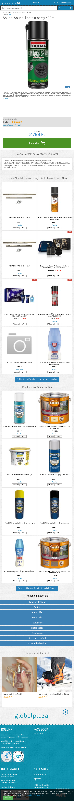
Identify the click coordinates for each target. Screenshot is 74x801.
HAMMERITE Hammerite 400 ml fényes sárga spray (19, 523)
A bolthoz (16, 227)
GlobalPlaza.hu (38, 734)
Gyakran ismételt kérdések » (9, 774)
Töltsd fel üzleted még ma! (11, 743)
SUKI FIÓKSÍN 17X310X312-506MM (19, 266)
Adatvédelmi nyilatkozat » (9, 781)
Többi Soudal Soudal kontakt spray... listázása (37, 379)
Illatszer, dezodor (26, 12)
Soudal (10, 15)
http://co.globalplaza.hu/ (41, 787)
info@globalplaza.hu (40, 774)
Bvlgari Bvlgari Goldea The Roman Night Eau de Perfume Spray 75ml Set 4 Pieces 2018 (54, 267)
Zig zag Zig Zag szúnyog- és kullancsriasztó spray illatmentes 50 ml (54, 363)
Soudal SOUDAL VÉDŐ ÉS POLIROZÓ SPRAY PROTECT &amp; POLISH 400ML (54, 315)
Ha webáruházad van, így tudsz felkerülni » (14, 747)
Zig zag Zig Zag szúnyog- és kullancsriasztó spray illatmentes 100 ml (19, 572)
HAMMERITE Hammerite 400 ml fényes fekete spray (54, 523)
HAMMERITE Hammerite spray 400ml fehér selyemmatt (19, 426)
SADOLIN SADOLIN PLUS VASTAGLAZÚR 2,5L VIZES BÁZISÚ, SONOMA (54, 572)
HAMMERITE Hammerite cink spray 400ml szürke (55, 475)
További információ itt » (35, 795)
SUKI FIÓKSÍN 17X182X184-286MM (19, 218)
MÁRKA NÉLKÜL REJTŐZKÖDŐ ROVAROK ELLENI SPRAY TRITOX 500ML (55, 218)
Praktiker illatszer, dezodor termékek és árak (37, 588)
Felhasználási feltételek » (9, 783)
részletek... (6, 99)
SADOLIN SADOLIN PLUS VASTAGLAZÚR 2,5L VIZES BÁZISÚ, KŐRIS (54, 427)
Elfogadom (7, 798)
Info (23, 227)
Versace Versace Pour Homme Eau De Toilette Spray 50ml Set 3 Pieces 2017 (19, 315)
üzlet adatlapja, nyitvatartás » (12, 125)
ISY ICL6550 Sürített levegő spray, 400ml (19, 362)
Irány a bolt (37, 143)
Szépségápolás (16, 12)
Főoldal (5, 12)
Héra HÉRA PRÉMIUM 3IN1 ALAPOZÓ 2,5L (19, 475)
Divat (9, 12)
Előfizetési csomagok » (8, 776)
